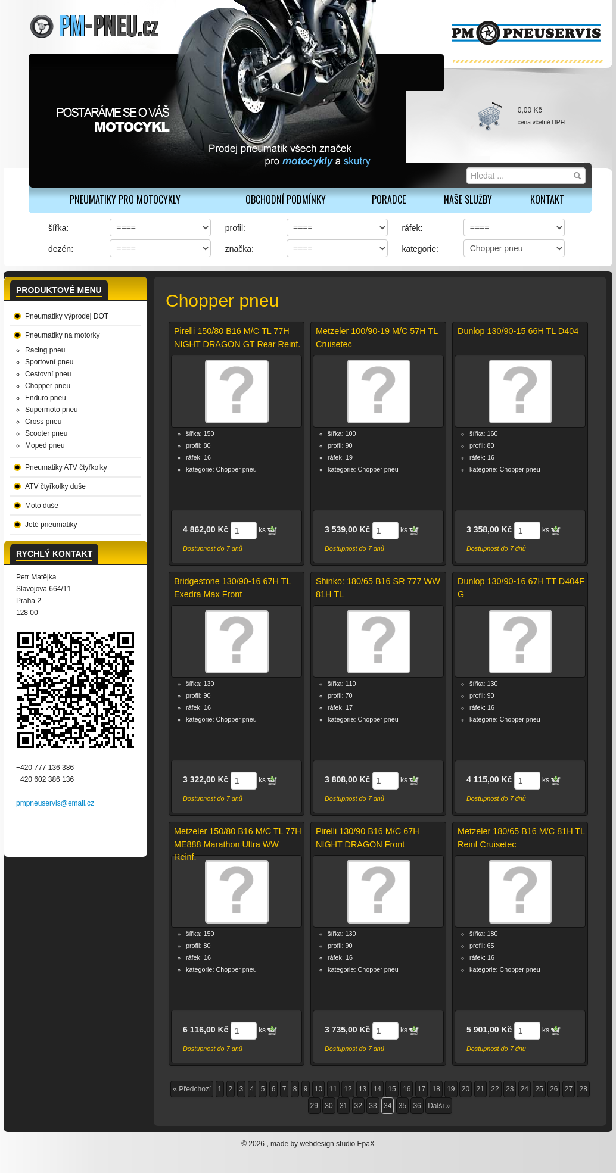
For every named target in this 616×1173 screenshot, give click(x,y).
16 (406, 1089)
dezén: (60, 249)
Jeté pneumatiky (51, 524)
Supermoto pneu (51, 409)
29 (314, 1106)
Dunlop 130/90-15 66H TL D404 (518, 331)
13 (362, 1089)
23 (510, 1089)
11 (333, 1089)
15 (392, 1089)
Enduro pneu (45, 398)
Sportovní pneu (49, 362)
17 (421, 1089)
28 (583, 1089)
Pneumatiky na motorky (62, 335)
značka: (239, 249)
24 (524, 1089)
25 (539, 1089)
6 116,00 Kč (205, 1029)
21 (480, 1089)
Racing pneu (45, 350)
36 (417, 1106)
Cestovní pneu (48, 374)
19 (451, 1089)
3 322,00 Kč (205, 779)
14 (377, 1089)
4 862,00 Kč (205, 529)
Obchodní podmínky (285, 199)
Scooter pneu (46, 433)
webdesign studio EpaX (337, 1144)
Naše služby (468, 199)
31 (343, 1106)
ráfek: (412, 228)
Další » (439, 1106)
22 (495, 1089)
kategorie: (420, 249)
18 (436, 1089)
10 (318, 1089)
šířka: (58, 228)
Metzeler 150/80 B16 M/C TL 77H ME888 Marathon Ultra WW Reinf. (237, 844)
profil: (235, 228)
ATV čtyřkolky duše (55, 486)
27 (569, 1089)
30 (328, 1106)
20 (465, 1089)
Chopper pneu (47, 386)
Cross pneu (43, 421)
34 (387, 1106)
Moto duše (41, 505)
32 (358, 1106)
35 (402, 1106)
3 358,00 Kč (489, 529)
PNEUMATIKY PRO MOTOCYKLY (125, 199)
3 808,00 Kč (347, 779)
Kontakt (547, 199)
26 (554, 1089)
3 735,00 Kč (347, 1029)
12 (347, 1089)
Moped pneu (45, 445)
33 (373, 1106)
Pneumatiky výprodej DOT (66, 316)
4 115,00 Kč (489, 779)
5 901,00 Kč (489, 1029)
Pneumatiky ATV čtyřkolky (66, 467)
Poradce (389, 199)
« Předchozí (192, 1089)
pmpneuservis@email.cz (55, 803)
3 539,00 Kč (347, 529)
